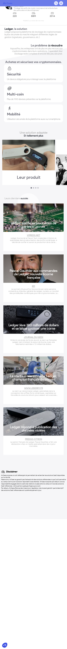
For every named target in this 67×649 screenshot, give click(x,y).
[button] (4, 645)
